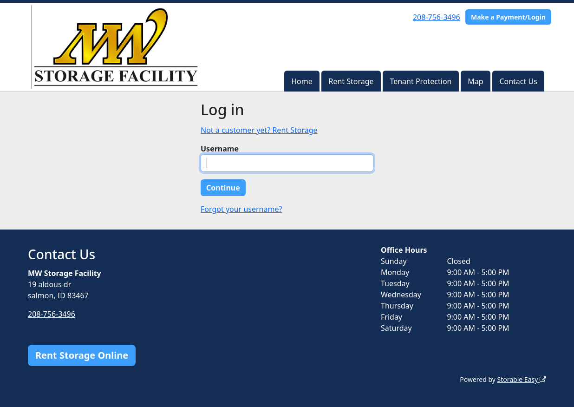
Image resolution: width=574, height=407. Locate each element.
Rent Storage (350, 81)
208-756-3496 (436, 17)
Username (220, 149)
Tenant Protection (420, 81)
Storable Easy (521, 379)
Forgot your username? (241, 209)
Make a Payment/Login (508, 17)
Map (475, 81)
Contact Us (518, 81)
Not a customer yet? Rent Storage (259, 130)
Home (302, 81)
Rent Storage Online (81, 355)
